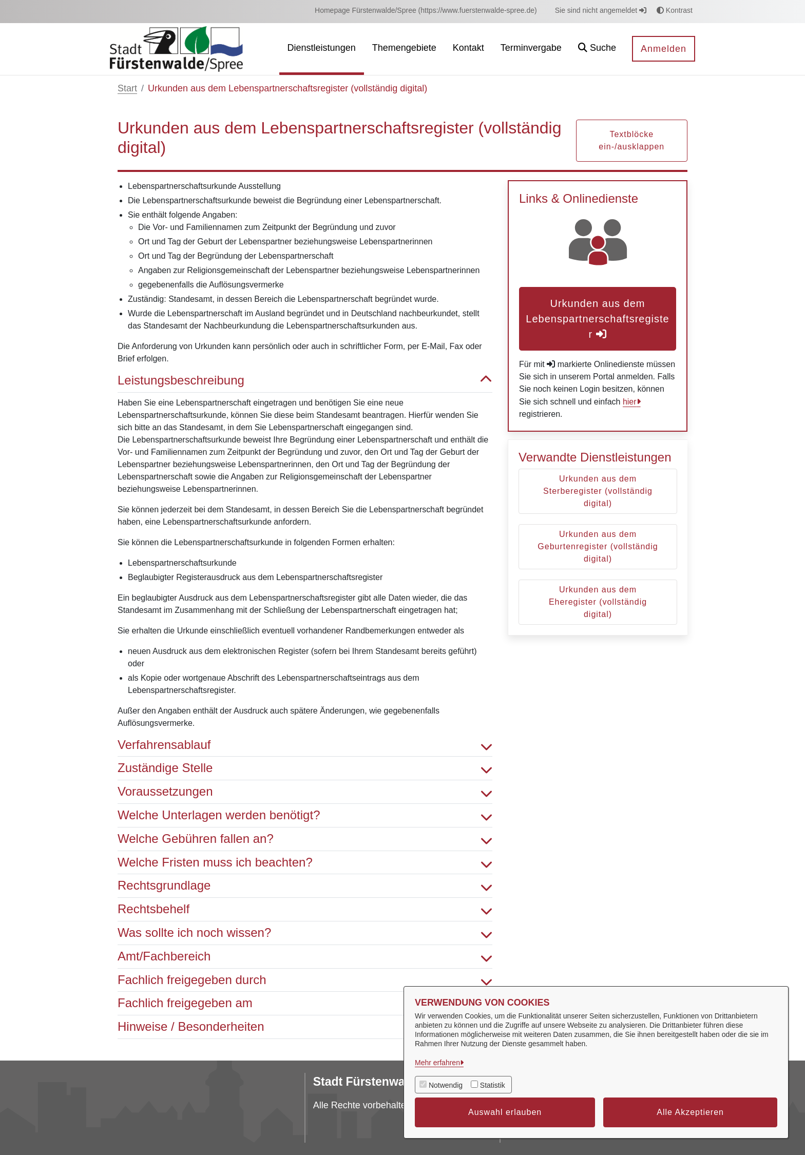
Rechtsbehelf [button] (305, 909)
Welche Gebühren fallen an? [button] (305, 839)
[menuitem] (426, 10)
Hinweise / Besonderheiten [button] (305, 1026)
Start (127, 88)
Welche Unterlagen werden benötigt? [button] (305, 815)
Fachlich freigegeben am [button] (305, 1003)
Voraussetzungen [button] (305, 791)
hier (630, 401)
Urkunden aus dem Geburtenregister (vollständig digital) (598, 546)
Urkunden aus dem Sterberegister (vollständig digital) (598, 491)
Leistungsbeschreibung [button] (305, 380)
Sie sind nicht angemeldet (600, 10)
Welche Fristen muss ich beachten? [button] (305, 862)
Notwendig (446, 1085)
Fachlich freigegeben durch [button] (305, 980)
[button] (597, 49)
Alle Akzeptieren (690, 1112)
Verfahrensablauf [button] (305, 745)
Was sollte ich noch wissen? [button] (305, 933)
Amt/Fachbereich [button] (305, 956)
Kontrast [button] (675, 10)
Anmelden (663, 49)
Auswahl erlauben (505, 1112)
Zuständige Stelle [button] (305, 768)
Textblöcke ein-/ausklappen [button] (631, 140)
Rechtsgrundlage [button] (305, 885)
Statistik (492, 1085)
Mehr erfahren (437, 1062)
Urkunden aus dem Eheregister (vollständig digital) (598, 602)
